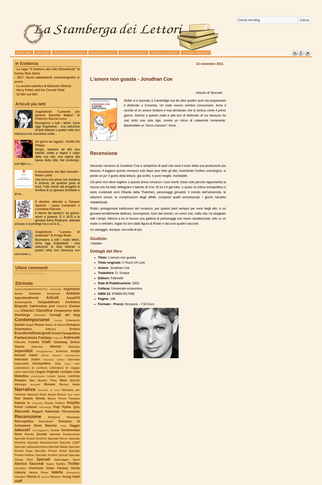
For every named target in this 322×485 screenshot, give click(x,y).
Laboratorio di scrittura (31, 367)
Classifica (44, 310)
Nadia (76, 384)
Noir (18, 398)
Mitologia (20, 384)
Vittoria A (33, 476)
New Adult (73, 394)
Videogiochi (73, 472)
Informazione (72, 355)
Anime (19, 293)
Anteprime (53, 293)
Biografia (21, 306)
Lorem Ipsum (56, 376)
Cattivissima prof (42, 306)
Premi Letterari (26, 407)
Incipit (75, 351)
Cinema (74, 306)
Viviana (45, 476)
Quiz (76, 407)
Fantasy (45, 338)
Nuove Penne (57, 398)
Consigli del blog (65, 315)
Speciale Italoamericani (42, 442)
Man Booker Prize (43, 380)
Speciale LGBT (70, 442)
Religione (54, 417)
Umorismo (36, 468)
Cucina (58, 320)
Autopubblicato (49, 302)
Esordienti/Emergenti (33, 333)
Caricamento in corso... (31, 273)
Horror (55, 346)
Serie (18, 434)
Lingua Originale (47, 372)
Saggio (75, 425)
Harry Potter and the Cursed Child (40, 90)
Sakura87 (22, 430)
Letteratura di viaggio (64, 367)
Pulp (56, 407)
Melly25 (75, 380)
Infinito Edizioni (51, 355)
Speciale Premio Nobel (51, 450)
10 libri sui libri (26, 94)
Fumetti (33, 342)
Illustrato (74, 346)
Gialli (46, 342)
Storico (21, 464)
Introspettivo (42, 363)
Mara (63, 380)
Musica (63, 384)
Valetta (57, 472)
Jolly (58, 363)
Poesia (49, 403)
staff (18, 481)
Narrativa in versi (49, 390)
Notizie (28, 398)
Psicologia (45, 407)
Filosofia (20, 342)
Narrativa (25, 389)
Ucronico (20, 468)
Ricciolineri (46, 421)
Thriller (74, 464)
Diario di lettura (55, 324)
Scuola (55, 430)
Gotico (75, 342)
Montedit (35, 384)
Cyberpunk (73, 320)
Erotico (74, 329)
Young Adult (71, 476)
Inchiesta (61, 351)
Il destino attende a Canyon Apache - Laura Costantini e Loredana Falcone (57, 205)
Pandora (74, 398)
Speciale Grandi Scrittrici (31, 438)
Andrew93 (55, 289)
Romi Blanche (45, 425)
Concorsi (40, 314)
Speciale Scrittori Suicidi (51, 455)
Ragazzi (37, 411)
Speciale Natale (58, 446)
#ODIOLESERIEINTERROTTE (31, 289)
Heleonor (37, 346)
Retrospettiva (24, 421)
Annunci (35, 293)
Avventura (72, 302)
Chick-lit (62, 306)
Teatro (50, 463)
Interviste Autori (27, 359)
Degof (30, 324)
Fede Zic (58, 338)
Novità (40, 398)
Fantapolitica (70, 333)
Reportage (73, 417)
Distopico (73, 325)
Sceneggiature (40, 430)
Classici (27, 310)
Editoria (51, 329)
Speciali (43, 459)
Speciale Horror (58, 438)
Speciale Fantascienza (65, 434)
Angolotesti (71, 289)
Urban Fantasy (57, 468)
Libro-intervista (24, 371)
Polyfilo (73, 403)
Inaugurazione (44, 351)
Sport (76, 459)
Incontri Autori (26, 355)
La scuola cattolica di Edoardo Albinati (43, 86)
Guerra (19, 346)
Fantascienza (26, 338)
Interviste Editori (54, 359)
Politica (60, 403)
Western (55, 476)
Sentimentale (70, 430)
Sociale (41, 434)
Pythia (66, 407)
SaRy (63, 425)
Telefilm (61, 463)
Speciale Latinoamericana (31, 446)
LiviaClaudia (38, 376)
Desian (40, 325)
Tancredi (36, 464)
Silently (29, 434)
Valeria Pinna (38, 472)
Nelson (61, 394)
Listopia (66, 372)
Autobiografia (23, 302)
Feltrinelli (72, 338)
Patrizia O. (22, 403)
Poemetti (37, 403)
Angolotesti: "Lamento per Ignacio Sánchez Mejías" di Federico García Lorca (57, 115)
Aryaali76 (73, 298)
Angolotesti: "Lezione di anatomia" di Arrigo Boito (57, 233)
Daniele (20, 325)
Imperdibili (24, 351)
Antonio (73, 293)
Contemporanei (32, 319)
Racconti (22, 411)
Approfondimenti (26, 298)
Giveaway (61, 342)
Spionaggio (61, 459)
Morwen (49, 384)
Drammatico (23, 329)
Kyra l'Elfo (72, 363)
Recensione (28, 416)
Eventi (56, 333)
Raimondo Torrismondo (62, 411)
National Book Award (41, 394)
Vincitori (20, 476)
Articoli (52, 298)
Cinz (17, 310)
